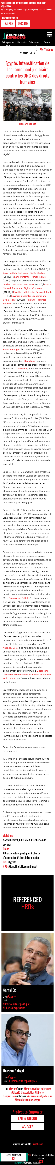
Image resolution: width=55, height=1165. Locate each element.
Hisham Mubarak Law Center (19, 284)
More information (10, 17)
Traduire (48, 49)
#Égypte (12, 862)
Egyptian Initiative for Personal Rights (32, 292)
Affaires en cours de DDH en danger (41, 1157)
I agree (8, 23)
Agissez (27, 1126)
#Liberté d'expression (28, 858)
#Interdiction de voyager (27, 1100)
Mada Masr (30, 361)
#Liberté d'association (22, 1092)
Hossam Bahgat (27, 123)
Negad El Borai (10, 647)
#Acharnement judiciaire (15, 840)
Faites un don (21, 42)
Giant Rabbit (37, 1144)
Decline (23, 23)
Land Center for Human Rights (30, 276)
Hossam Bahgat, (11, 349)
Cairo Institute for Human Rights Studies (24, 273)
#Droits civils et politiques (17, 853)
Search (47, 42)
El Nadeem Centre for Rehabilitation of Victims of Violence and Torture (27, 674)
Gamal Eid (22, 368)
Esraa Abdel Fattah (18, 598)
